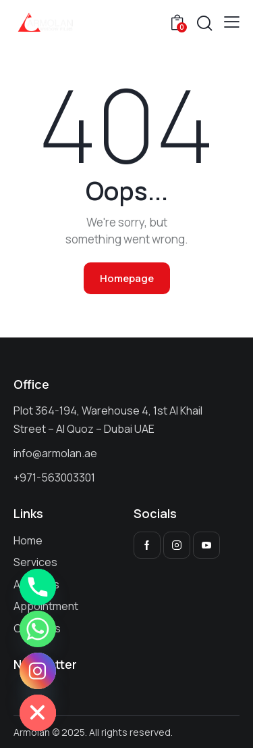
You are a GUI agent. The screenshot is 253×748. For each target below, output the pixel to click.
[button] (232, 21)
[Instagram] (38, 671)
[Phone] (38, 587)
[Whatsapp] (38, 629)
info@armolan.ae (55, 453)
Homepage (127, 278)
